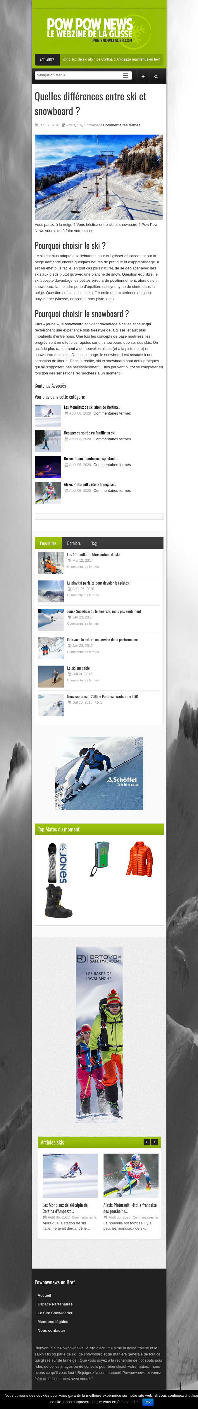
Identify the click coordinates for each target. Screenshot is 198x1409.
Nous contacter (52, 1330)
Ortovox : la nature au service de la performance (102, 639)
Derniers (74, 543)
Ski (79, 125)
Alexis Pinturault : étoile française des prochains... (130, 1208)
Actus (70, 125)
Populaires (48, 543)
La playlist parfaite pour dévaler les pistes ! (99, 583)
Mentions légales (53, 1321)
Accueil (44, 1295)
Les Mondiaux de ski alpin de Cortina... (92, 407)
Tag (94, 543)
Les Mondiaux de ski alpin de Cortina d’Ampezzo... (65, 1208)
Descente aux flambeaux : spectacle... (91, 458)
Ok (148, 1402)
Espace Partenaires (55, 1304)
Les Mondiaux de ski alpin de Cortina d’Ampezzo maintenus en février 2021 (119, 59)
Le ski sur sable (78, 668)
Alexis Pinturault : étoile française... (90, 484)
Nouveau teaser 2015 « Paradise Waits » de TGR (102, 696)
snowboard (74, 324)
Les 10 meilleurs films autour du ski (93, 554)
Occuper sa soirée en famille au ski (90, 432)
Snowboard (93, 125)
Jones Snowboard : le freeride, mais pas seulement (104, 611)
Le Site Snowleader (55, 1313)
